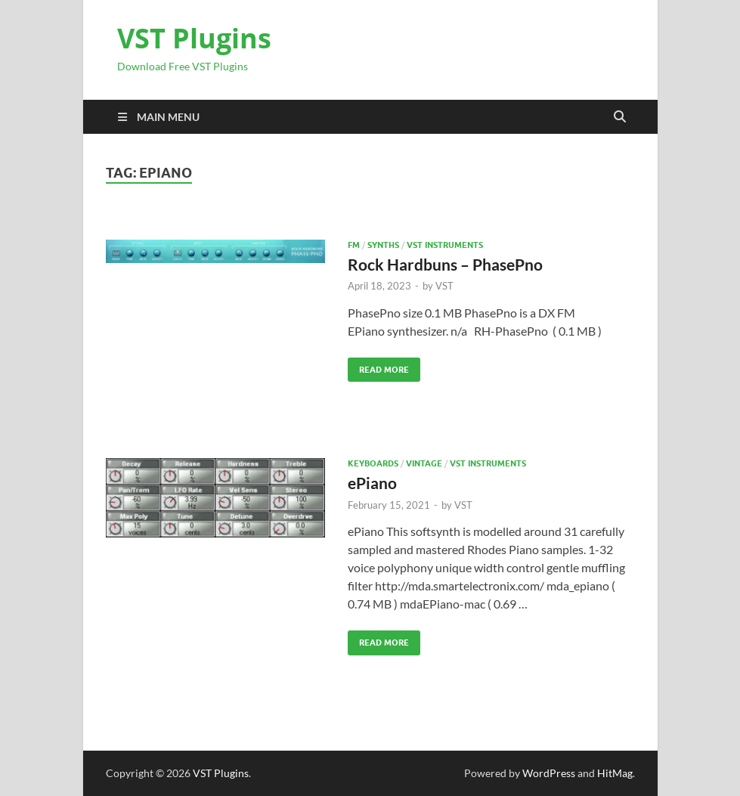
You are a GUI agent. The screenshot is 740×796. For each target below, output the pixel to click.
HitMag (615, 773)
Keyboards (373, 463)
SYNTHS (383, 245)
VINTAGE (424, 463)
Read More (378, 366)
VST (444, 286)
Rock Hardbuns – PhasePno (445, 264)
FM (354, 245)
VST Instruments (445, 245)
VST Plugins (194, 38)
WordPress (548, 773)
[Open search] (619, 117)
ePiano (372, 482)
